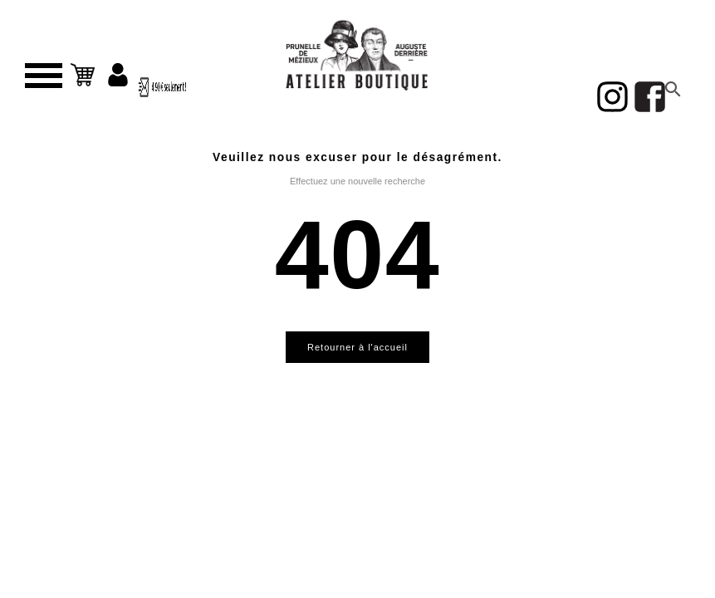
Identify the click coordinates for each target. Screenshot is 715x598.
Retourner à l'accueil (357, 347)
